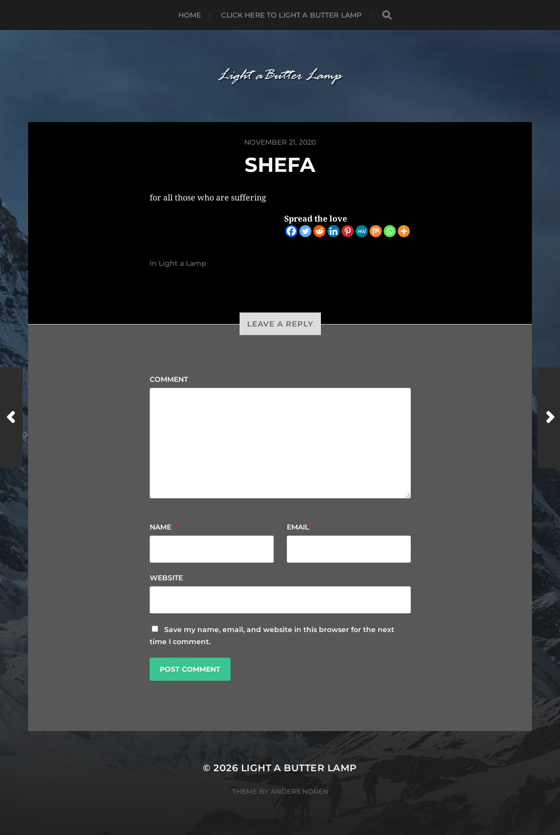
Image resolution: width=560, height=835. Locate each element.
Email (301, 527)
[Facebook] (291, 231)
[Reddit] (319, 231)
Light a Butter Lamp (299, 768)
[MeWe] (362, 231)
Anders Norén (299, 791)
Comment (169, 379)
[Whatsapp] (390, 231)
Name (163, 527)
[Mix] (376, 231)
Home (189, 15)
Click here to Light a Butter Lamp (291, 15)
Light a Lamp (182, 263)
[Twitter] (305, 231)
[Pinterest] (348, 231)
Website (166, 577)
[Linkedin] (333, 231)
